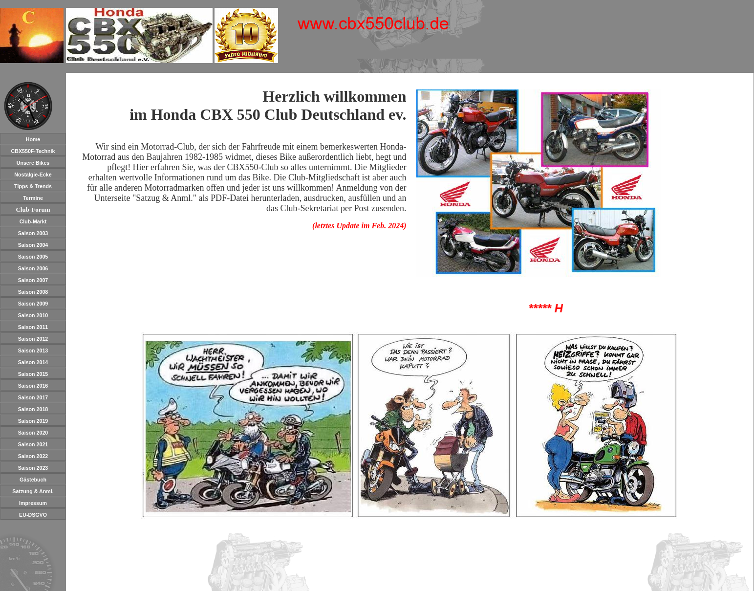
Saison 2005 (33, 257)
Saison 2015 (33, 374)
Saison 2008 (33, 292)
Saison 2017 (33, 397)
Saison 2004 (33, 245)
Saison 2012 (33, 339)
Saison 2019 (33, 421)
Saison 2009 (33, 303)
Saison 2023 (33, 468)
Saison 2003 (33, 233)
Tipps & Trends (33, 186)
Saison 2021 (33, 444)
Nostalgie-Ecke (32, 174)
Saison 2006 (33, 268)
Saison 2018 (33, 409)
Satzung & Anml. (32, 491)
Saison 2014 (33, 362)
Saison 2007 (33, 280)
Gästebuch (33, 479)
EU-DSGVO (33, 515)
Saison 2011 (33, 327)
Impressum (33, 503)
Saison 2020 (33, 433)
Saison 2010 (33, 315)
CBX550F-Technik (33, 151)
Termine (33, 198)
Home (33, 139)
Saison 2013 (33, 350)
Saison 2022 (33, 456)
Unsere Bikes (33, 163)
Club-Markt (33, 221)
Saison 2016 (33, 386)
